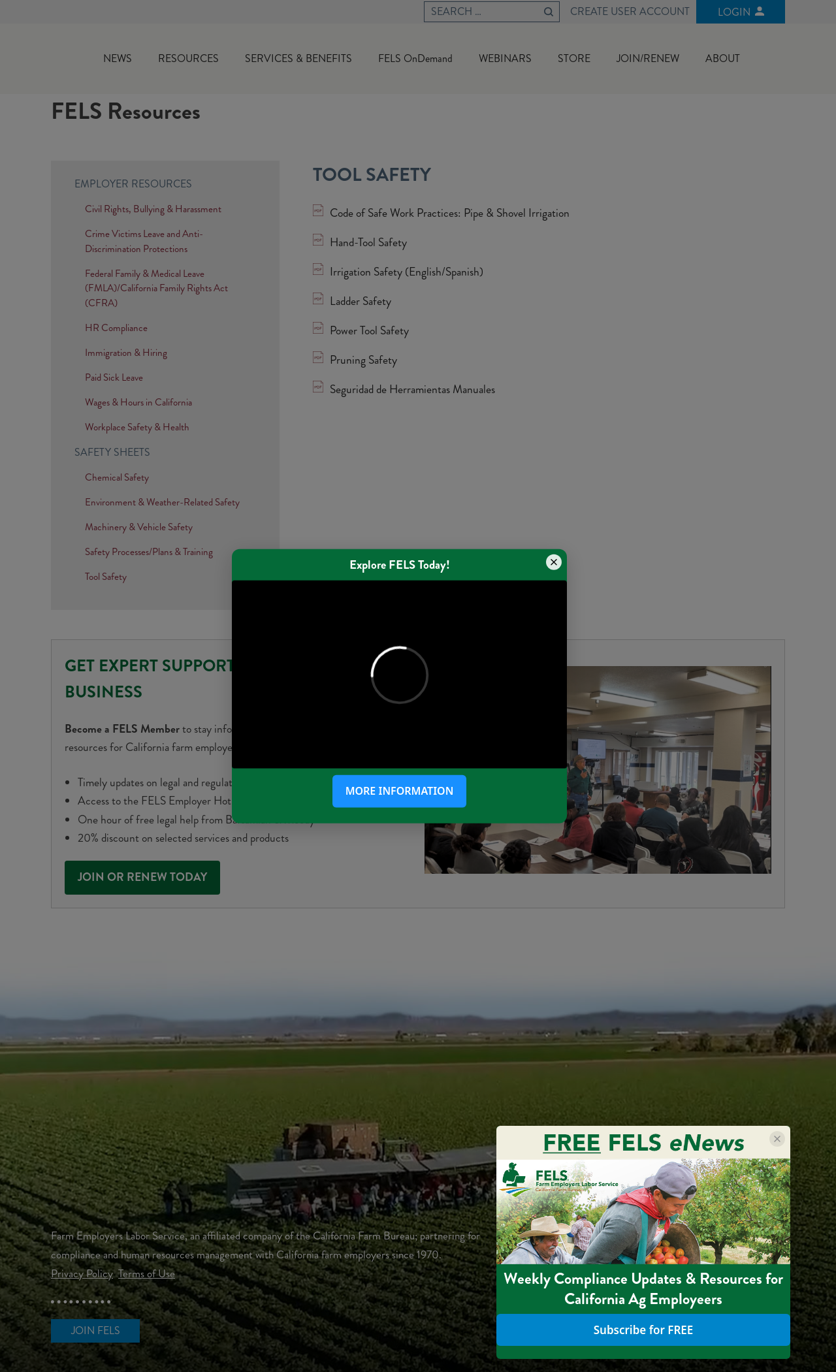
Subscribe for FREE (644, 1330)
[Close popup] (554, 561)
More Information (400, 791)
